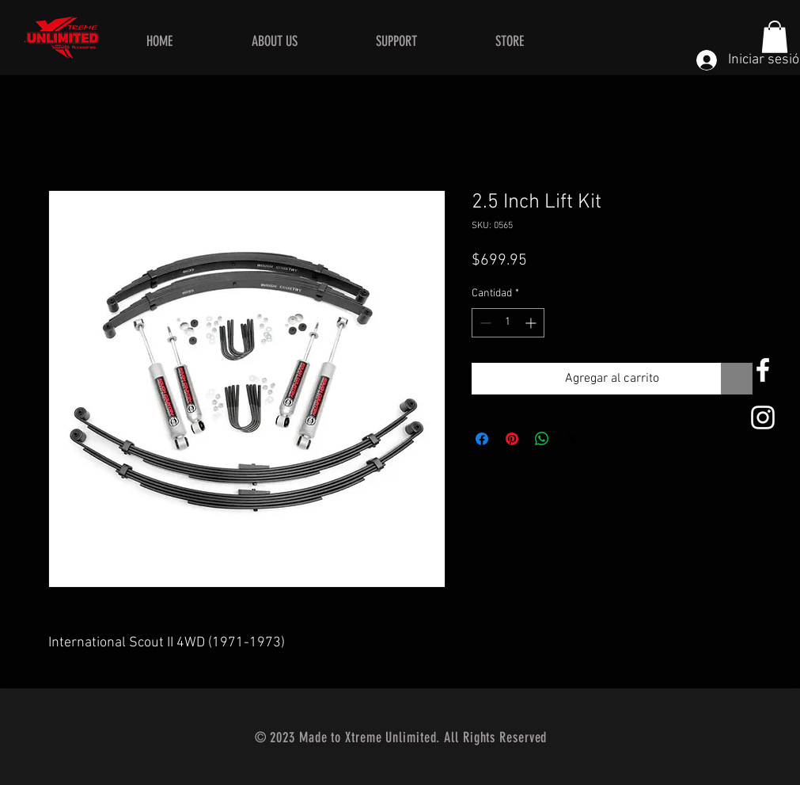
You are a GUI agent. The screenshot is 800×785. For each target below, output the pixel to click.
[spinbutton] (508, 323)
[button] (774, 37)
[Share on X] (572, 438)
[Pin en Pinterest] (511, 438)
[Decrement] (484, 323)
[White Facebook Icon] (763, 370)
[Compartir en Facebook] (481, 438)
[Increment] (532, 323)
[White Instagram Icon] (763, 417)
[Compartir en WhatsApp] (542, 438)
